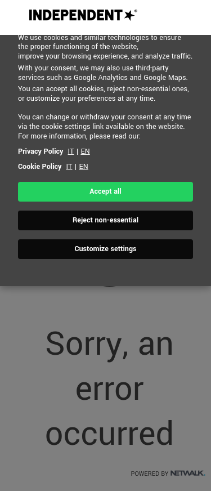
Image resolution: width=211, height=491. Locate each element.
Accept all (105, 191)
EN (84, 151)
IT (71, 151)
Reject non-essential (105, 220)
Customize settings (105, 249)
